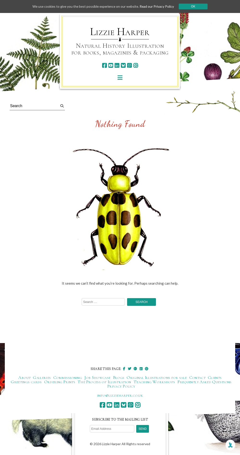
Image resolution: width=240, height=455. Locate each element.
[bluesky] (123, 65)
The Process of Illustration (104, 382)
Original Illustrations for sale (157, 377)
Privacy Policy (121, 386)
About (24, 377)
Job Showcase (97, 377)
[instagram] (135, 65)
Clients (215, 377)
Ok (195, 6)
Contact (197, 377)
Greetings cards (26, 382)
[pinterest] (129, 65)
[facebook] (104, 65)
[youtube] (110, 65)
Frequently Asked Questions (204, 382)
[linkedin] (117, 65)
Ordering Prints (59, 382)
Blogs (118, 377)
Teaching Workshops (154, 382)
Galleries (42, 377)
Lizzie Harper (119, 31)
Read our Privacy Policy (158, 6)
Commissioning (67, 377)
